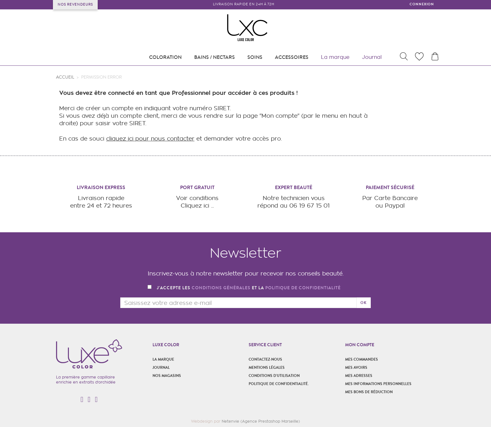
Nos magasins (166, 375)
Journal (161, 367)
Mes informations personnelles (378, 384)
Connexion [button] (422, 4)
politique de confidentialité (303, 288)
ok (363, 303)
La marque (163, 359)
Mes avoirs (356, 367)
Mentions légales (267, 367)
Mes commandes (361, 359)
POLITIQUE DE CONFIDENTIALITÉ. (279, 384)
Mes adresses (358, 375)
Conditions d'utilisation (274, 375)
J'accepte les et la (249, 288)
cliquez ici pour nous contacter (150, 138)
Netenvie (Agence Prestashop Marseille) (261, 421)
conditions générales (221, 288)
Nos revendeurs (75, 4)
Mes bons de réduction (369, 392)
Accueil (65, 77)
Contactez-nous (265, 359)
